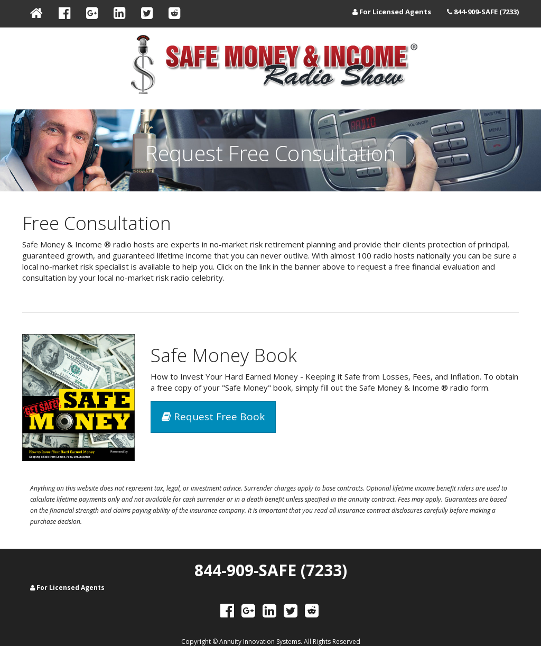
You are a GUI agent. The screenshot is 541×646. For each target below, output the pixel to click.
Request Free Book (213, 416)
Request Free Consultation (270, 153)
